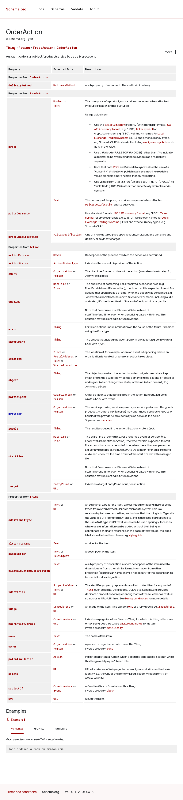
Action (24, 48)
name (11, 636)
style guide (135, 535)
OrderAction (66, 48)
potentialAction (20, 659)
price (12, 147)
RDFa (116, 167)
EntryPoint (61, 484)
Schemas (58, 9)
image (12, 609)
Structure (61, 728)
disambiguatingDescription (29, 570)
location (15, 358)
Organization (62, 271)
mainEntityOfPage (21, 623)
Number (58, 101)
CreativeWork (62, 619)
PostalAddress (63, 356)
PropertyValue (63, 585)
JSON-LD (39, 728)
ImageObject (61, 606)
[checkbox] (91, 52)
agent (12, 273)
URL (55, 488)
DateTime (59, 284)
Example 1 (18, 720)
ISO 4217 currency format (129, 213)
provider (15, 414)
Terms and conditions (21, 792)
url (10, 699)
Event (57, 690)
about (110, 690)
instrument (16, 342)
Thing (11, 48)
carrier (106, 420)
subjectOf (15, 688)
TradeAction (43, 48)
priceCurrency (115, 124)
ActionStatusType (65, 263)
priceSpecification (23, 237)
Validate (77, 9)
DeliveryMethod (64, 85)
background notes (136, 598)
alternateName (19, 543)
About (94, 9)
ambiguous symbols (155, 142)
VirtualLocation (65, 365)
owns (110, 648)
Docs (40, 9)
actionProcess (18, 255)
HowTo (57, 255)
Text (56, 106)
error (12, 329)
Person (58, 275)
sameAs (13, 674)
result (13, 428)
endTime (14, 301)
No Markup (17, 728)
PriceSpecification (99, 204)
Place (57, 352)
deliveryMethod (20, 85)
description (17, 554)
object (13, 380)
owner (12, 646)
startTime (16, 456)
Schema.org (16, 9)
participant (17, 397)
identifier (16, 592)
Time (56, 288)
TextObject (61, 556)
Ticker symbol (144, 129)
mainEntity (115, 628)
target (13, 486)
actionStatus (18, 263)
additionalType (20, 520)
